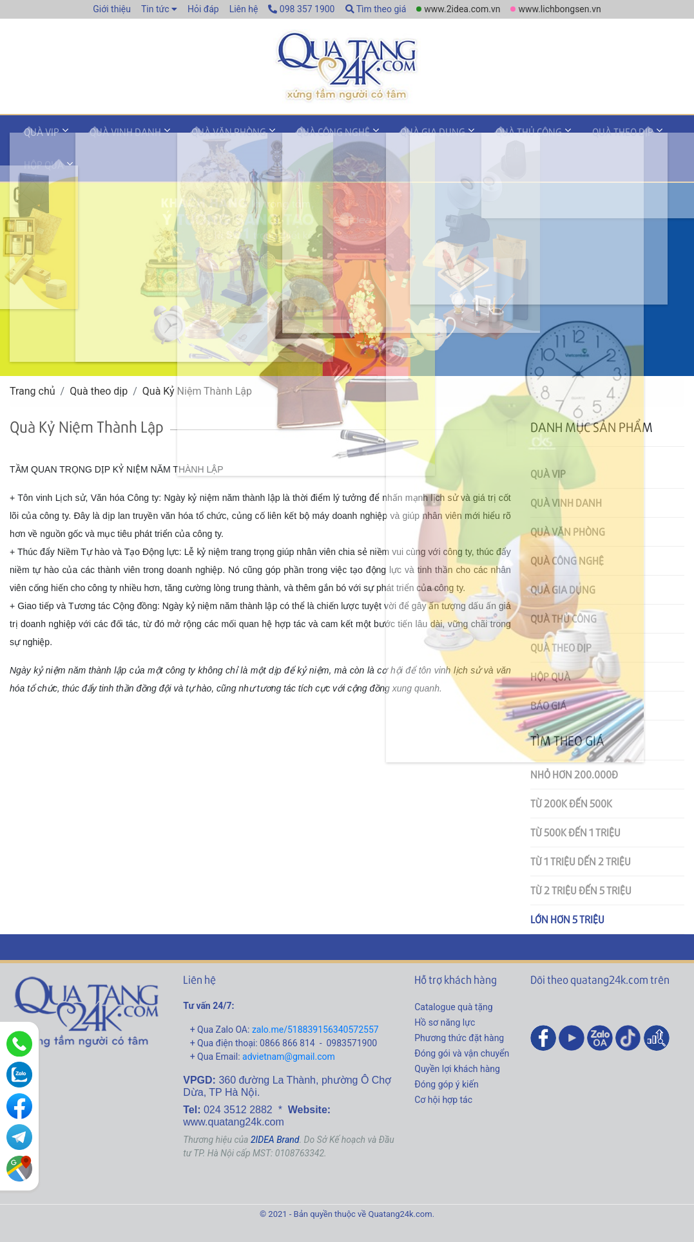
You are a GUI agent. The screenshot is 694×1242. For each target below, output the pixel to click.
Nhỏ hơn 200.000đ (574, 744)
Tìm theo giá (376, 9)
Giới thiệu (112, 9)
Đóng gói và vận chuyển (461, 1023)
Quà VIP (37, 137)
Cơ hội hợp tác (443, 1069)
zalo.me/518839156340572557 (315, 999)
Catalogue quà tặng (453, 977)
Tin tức (155, 9)
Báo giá (548, 675)
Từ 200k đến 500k (571, 773)
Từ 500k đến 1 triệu (575, 802)
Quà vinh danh (112, 137)
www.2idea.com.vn (462, 9)
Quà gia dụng (392, 137)
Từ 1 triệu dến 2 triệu (580, 831)
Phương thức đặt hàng (459, 1007)
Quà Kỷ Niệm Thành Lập (197, 361)
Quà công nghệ (301, 137)
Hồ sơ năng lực (444, 992)
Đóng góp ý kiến (446, 1054)
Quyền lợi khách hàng (457, 1038)
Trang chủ (32, 361)
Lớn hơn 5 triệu (567, 889)
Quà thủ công (479, 137)
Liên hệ (243, 9)
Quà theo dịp (564, 137)
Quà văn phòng (206, 137)
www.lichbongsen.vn (559, 9)
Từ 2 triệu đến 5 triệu (580, 860)
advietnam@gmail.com (288, 1026)
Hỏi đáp (203, 9)
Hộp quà (636, 137)
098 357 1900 (301, 9)
